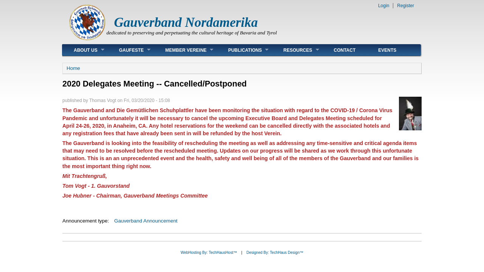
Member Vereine (183, 50)
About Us (83, 50)
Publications (242, 50)
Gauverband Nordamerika (186, 22)
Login (383, 5)
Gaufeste (129, 50)
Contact (345, 50)
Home (73, 68)
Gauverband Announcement (145, 221)
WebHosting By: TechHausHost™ (209, 252)
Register (405, 5)
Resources (295, 50)
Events (387, 50)
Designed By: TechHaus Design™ (275, 252)
